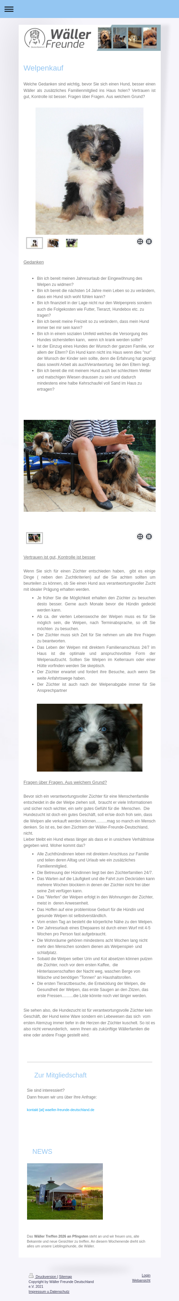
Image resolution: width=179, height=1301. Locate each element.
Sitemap (65, 1277)
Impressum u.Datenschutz (49, 1292)
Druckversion (43, 1277)
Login (146, 1275)
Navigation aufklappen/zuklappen (89, 9)
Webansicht (141, 1280)
